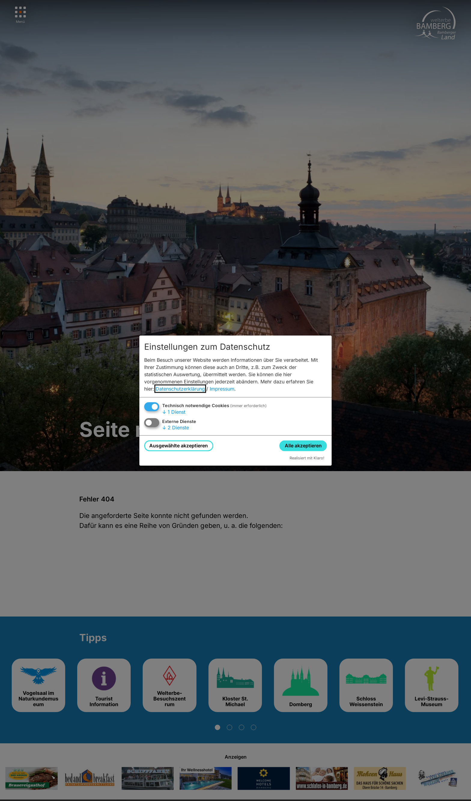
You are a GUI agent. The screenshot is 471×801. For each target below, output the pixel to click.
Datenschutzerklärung (180, 389)
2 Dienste (175, 428)
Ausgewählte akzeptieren (178, 446)
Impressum (222, 389)
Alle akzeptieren (303, 446)
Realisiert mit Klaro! (307, 457)
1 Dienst (173, 412)
